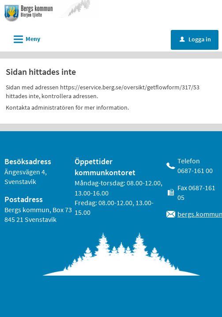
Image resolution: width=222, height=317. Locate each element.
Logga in (195, 39)
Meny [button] (24, 38)
